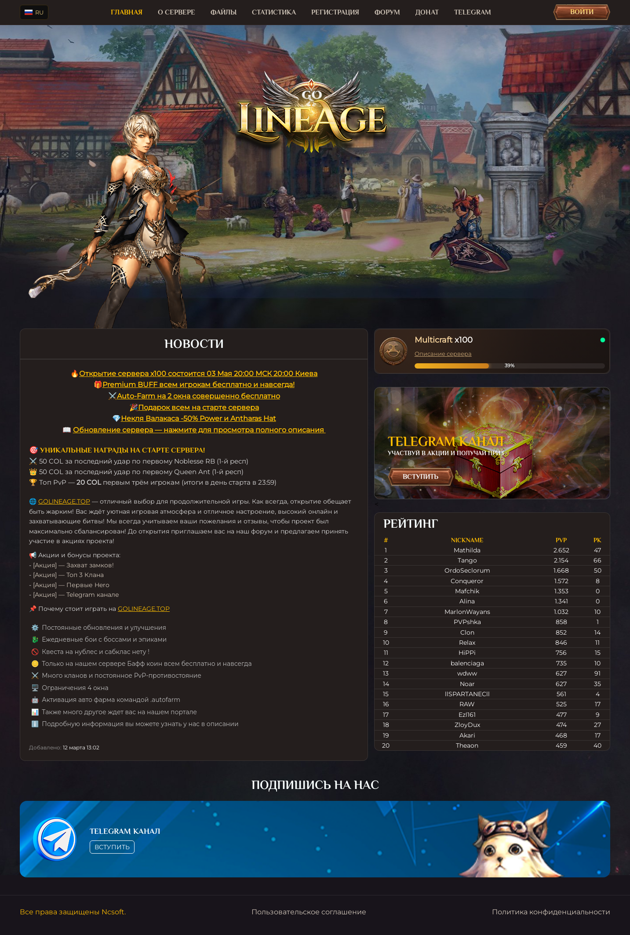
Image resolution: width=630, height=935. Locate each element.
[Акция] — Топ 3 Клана (68, 575)
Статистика (274, 12)
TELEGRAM (472, 12)
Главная (126, 12)
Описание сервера (443, 353)
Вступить (420, 477)
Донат (427, 12)
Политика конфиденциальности (551, 912)
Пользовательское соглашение (308, 912)
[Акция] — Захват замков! (73, 565)
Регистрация (335, 12)
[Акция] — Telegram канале (76, 595)
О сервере (176, 12)
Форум (387, 12)
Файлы (224, 12)
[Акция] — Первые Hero (71, 585)
